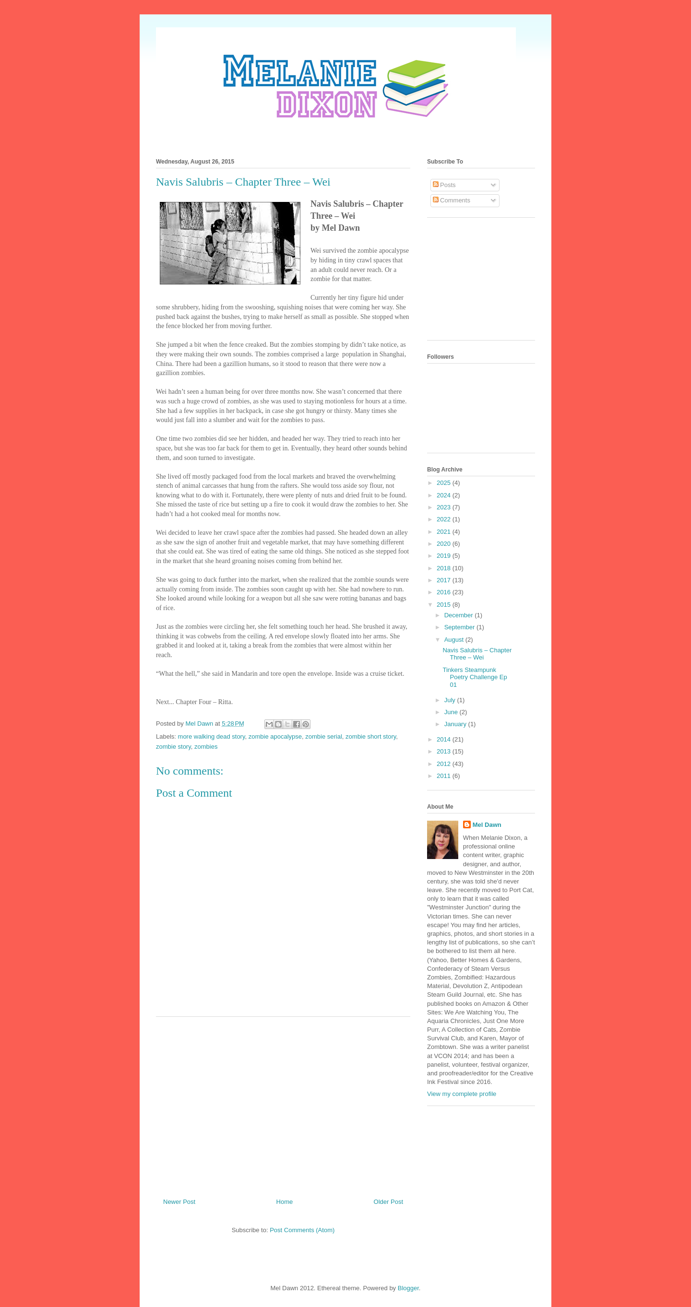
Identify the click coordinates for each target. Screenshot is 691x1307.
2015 (445, 604)
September (460, 627)
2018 (445, 568)
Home (284, 1201)
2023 (445, 507)
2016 (445, 592)
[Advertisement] (283, 1104)
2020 (445, 543)
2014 (445, 739)
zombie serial (323, 736)
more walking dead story (211, 736)
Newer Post (179, 1201)
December (459, 615)
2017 (445, 580)
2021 (445, 531)
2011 (445, 775)
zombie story (173, 746)
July (450, 700)
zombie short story (371, 736)
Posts (444, 184)
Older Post (388, 1201)
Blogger (408, 1288)
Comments (451, 200)
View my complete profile (461, 1093)
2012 (445, 763)
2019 (445, 555)
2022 (445, 519)
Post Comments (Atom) (302, 1230)
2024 (445, 495)
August (454, 639)
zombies (205, 746)
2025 (445, 482)
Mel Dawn (487, 824)
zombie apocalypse (275, 736)
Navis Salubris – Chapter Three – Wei (477, 654)
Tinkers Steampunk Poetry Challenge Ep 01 (474, 677)
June (452, 712)
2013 (445, 751)
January (456, 724)
